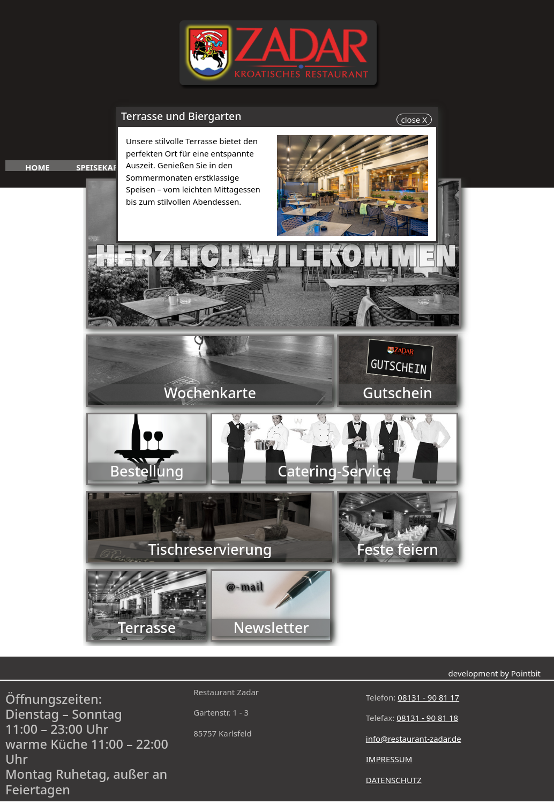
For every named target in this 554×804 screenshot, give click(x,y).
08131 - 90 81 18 (427, 717)
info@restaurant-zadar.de (413, 738)
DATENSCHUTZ (394, 780)
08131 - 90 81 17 (428, 697)
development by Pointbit (494, 673)
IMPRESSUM (389, 759)
